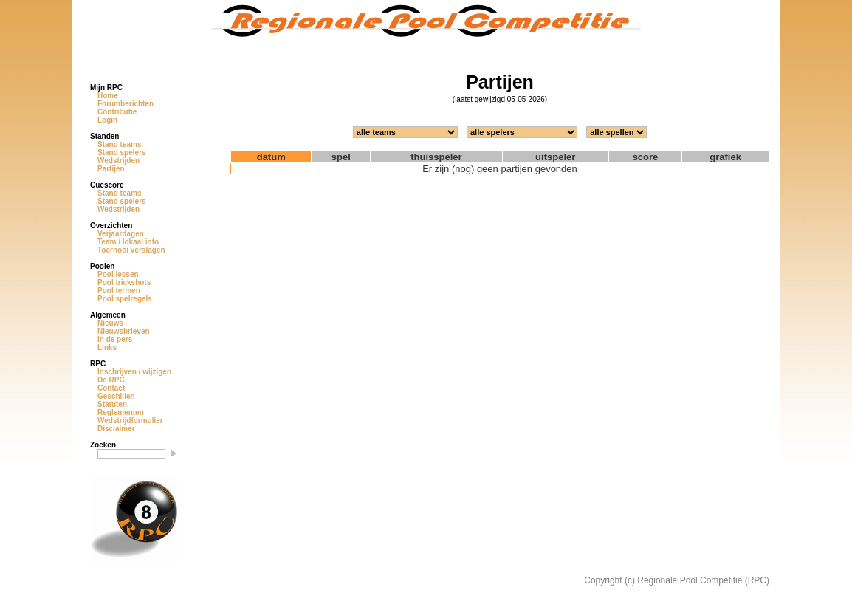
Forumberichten (125, 104)
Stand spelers (121, 152)
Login (107, 120)
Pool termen (118, 290)
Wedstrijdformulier (130, 420)
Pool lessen (118, 274)
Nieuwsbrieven (123, 331)
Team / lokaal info (128, 242)
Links (107, 347)
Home (107, 96)
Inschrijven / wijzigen (134, 372)
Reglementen (120, 412)
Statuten (112, 404)
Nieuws (110, 323)
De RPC (111, 380)
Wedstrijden (118, 161)
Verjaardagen (120, 234)
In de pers (114, 339)
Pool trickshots (124, 282)
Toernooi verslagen (131, 250)
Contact (111, 388)
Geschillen (116, 396)
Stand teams (119, 144)
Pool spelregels (124, 299)
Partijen (111, 169)
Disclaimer (116, 429)
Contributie (117, 112)
